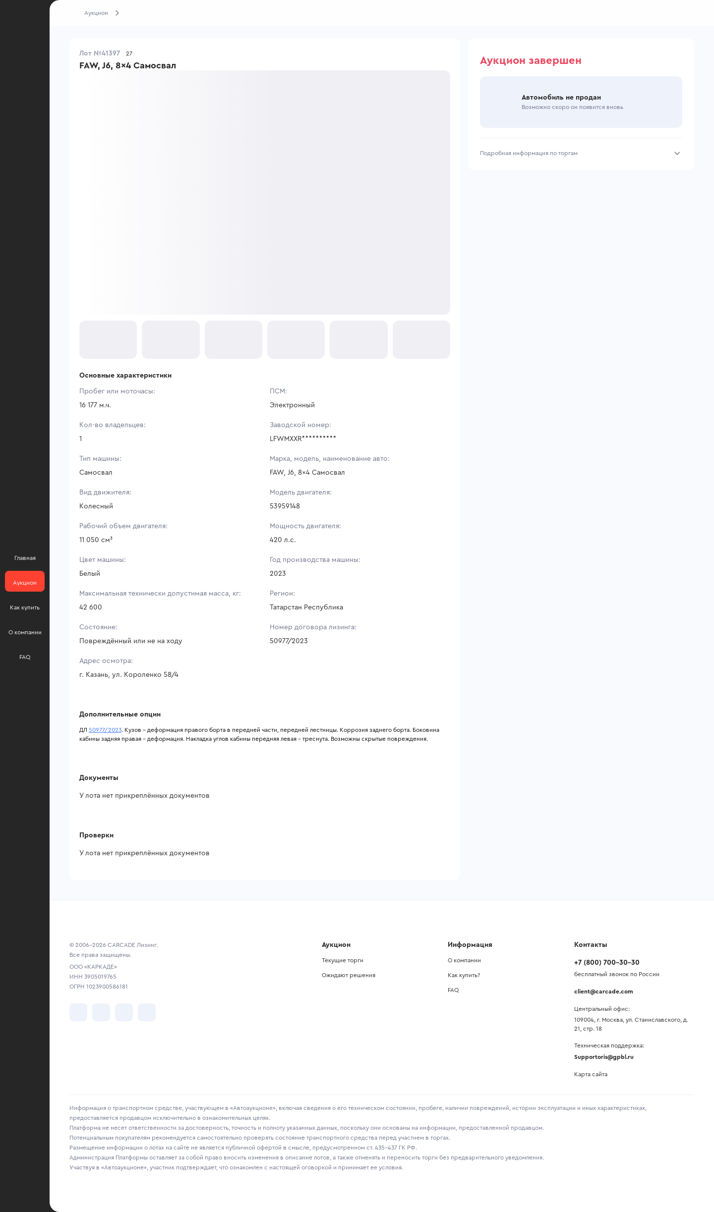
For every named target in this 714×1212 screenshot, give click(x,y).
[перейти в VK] (78, 1012)
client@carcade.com (603, 991)
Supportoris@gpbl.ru (604, 1057)
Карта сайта (590, 1074)
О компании (464, 960)
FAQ (453, 990)
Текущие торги (342, 960)
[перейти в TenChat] (147, 1012)
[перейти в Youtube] (124, 1012)
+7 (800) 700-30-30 (607, 962)
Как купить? (464, 975)
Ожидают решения (348, 975)
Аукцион (96, 13)
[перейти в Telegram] (101, 1012)
